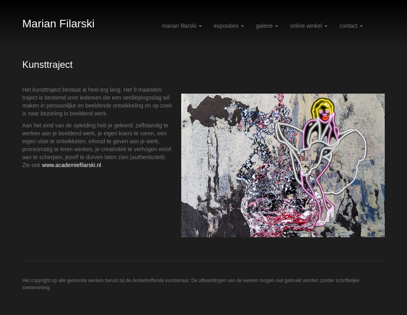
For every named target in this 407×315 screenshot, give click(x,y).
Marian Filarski (58, 23)
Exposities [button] (229, 26)
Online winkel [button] (309, 26)
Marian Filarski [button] (182, 26)
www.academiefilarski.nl (72, 165)
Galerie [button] (267, 26)
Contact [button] (351, 26)
